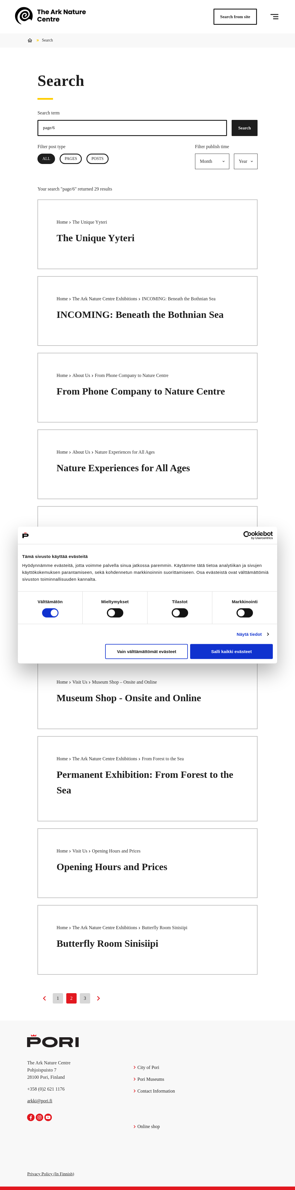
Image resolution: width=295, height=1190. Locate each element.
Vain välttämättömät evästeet (146, 651)
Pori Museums (148, 1079)
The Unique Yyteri (95, 238)
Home (62, 222)
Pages (71, 158)
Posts (97, 158)
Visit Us (80, 682)
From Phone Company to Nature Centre (140, 391)
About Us (81, 375)
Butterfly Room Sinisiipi (107, 943)
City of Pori (146, 1067)
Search (244, 128)
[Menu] (274, 17)
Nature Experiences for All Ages (123, 468)
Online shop (146, 1126)
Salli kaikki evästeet (231, 651)
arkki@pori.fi (39, 1100)
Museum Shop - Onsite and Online (128, 698)
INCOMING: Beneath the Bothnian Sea (140, 314)
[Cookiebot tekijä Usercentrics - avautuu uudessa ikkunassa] (247, 535)
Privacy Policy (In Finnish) (50, 1174)
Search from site (235, 16)
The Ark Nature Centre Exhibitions (105, 298)
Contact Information (154, 1091)
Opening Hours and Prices (111, 866)
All (48, 158)
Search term (48, 112)
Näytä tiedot (249, 633)
